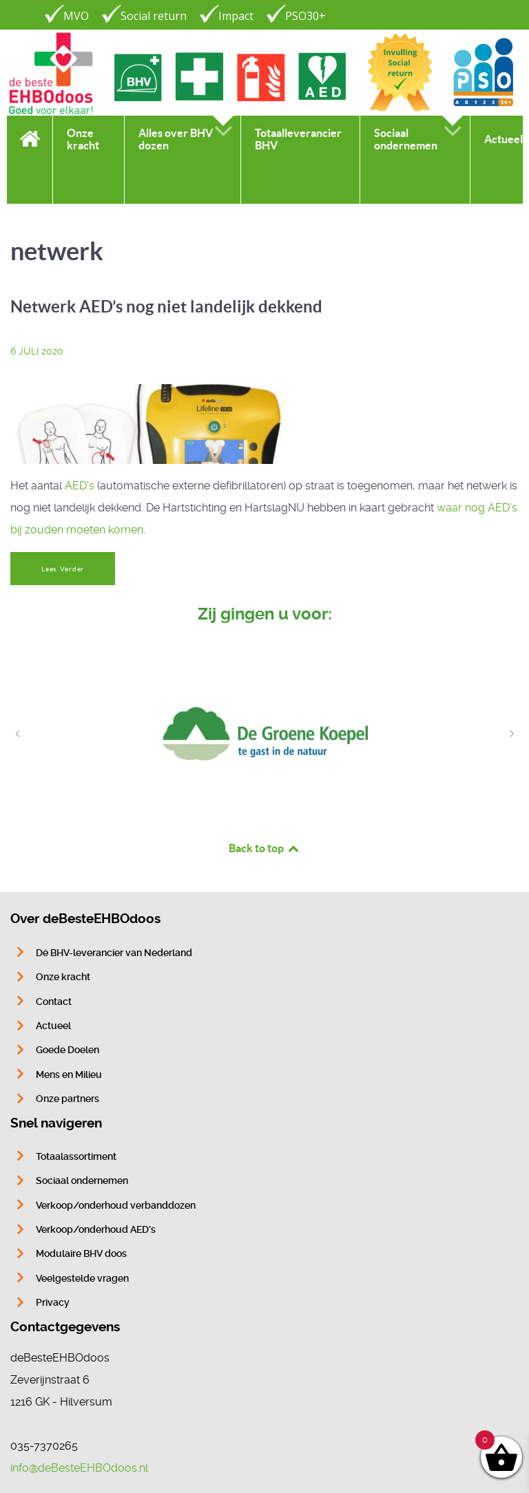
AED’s (79, 485)
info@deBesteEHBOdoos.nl (79, 1467)
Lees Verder (62, 569)
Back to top (264, 848)
